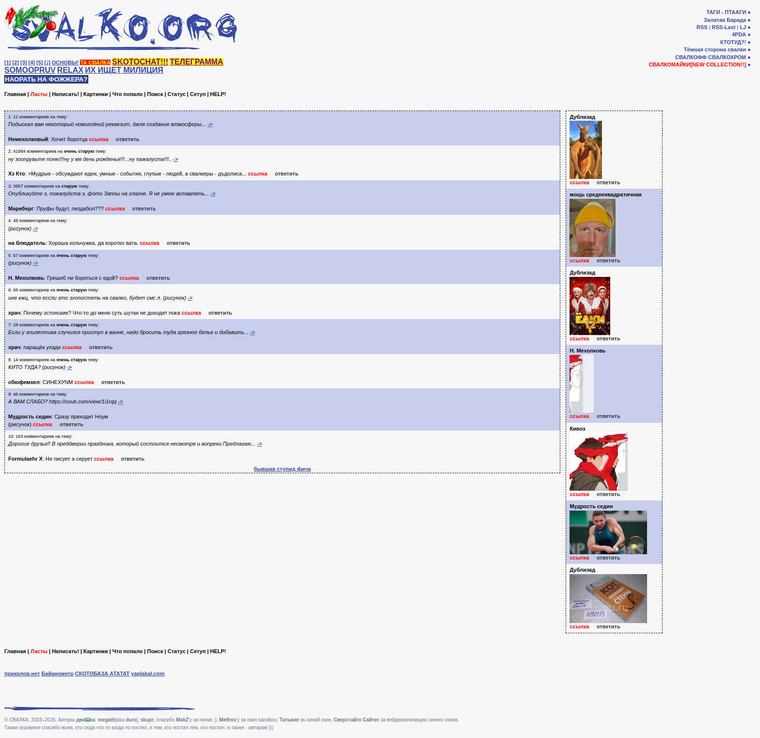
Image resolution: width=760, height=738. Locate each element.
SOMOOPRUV (30, 70)
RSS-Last (724, 27)
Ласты (39, 94)
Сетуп (198, 94)
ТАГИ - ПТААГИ (726, 12)
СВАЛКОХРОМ (727, 57)
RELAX (70, 70)
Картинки (95, 94)
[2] (16, 62)
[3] (23, 62)
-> (209, 124)
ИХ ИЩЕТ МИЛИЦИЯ (124, 70)
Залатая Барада (725, 20)
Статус (177, 94)
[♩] (47, 62)
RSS (702, 27)
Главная (15, 94)
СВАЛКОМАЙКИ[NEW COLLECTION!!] (697, 64)
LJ (743, 27)
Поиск (155, 94)
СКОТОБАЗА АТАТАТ (102, 673)
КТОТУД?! (733, 42)
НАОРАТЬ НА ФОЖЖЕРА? (46, 79)
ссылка (98, 139)
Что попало (127, 94)
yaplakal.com (147, 673)
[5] (39, 62)
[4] (32, 62)
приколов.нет (22, 673)
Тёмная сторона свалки (715, 49)
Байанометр (57, 673)
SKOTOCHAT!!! (140, 62)
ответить (128, 139)
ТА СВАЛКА (95, 62)
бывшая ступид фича (282, 469)
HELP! (218, 94)
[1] (7, 62)
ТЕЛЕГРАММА (196, 62)
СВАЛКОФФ (691, 57)
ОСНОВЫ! (65, 62)
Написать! (65, 94)
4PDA (739, 34)
